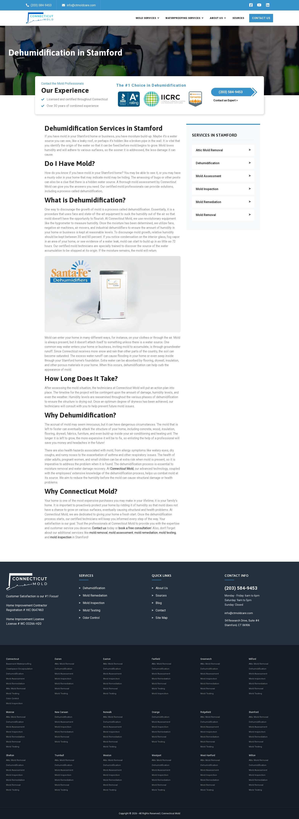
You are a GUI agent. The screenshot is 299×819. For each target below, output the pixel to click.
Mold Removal (206, 215)
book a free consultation (135, 528)
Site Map (162, 618)
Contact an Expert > (225, 100)
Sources (238, 18)
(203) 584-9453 (39, 5)
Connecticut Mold (121, 468)
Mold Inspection (207, 189)
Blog (159, 603)
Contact (161, 610)
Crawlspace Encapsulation (19, 669)
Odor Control (91, 618)
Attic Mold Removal (209, 150)
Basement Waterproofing (18, 664)
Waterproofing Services (184, 18)
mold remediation (146, 532)
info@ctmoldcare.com (79, 5)
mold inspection (61, 537)
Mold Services (147, 18)
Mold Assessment (208, 176)
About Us (218, 18)
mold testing (167, 532)
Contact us (99, 528)
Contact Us (261, 18)
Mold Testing (91, 610)
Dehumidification (207, 163)
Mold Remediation (208, 202)
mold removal (98, 532)
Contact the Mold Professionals (62, 83)
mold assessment (121, 532)
